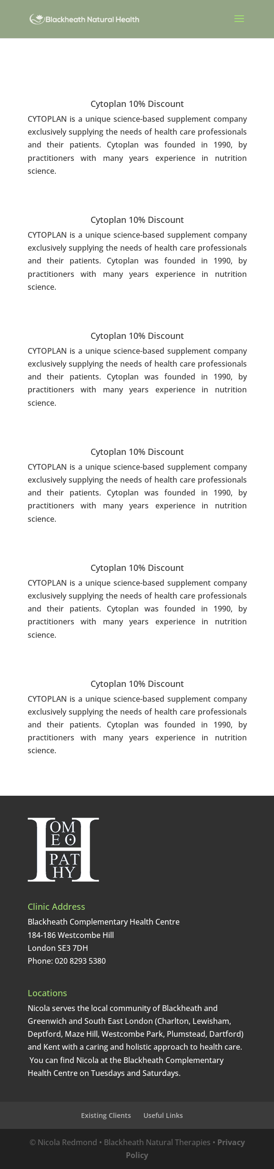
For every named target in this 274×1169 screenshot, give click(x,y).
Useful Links (163, 1115)
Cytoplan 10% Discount (137, 103)
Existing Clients (106, 1115)
